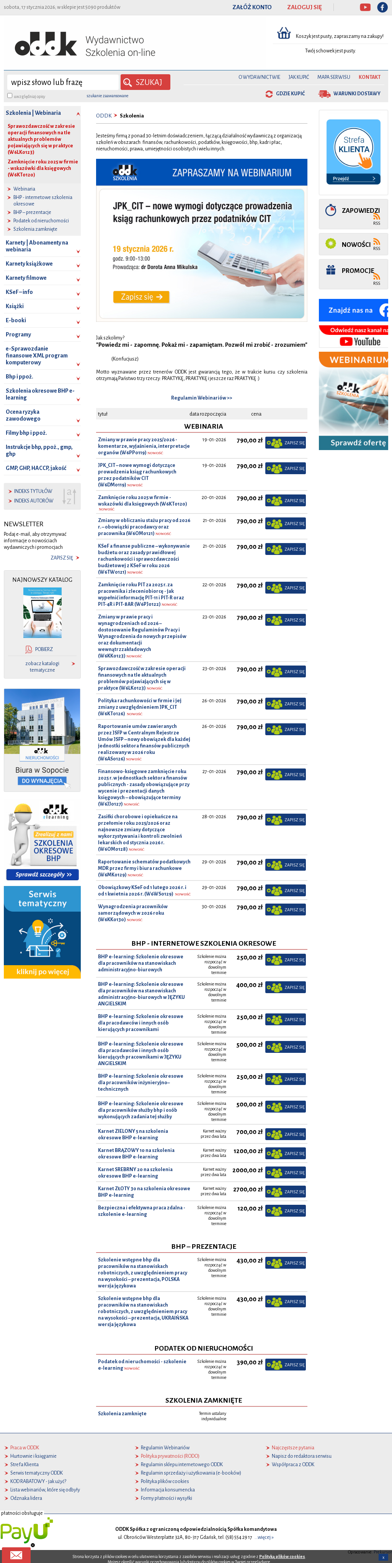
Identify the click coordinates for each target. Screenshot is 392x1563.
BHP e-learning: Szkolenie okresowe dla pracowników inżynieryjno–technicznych (140, 1083)
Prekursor (383, 1552)
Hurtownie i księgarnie (33, 1456)
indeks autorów (34, 501)
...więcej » (264, 1537)
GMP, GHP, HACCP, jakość (36, 468)
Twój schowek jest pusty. (330, 51)
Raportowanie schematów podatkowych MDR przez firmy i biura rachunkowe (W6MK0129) (144, 868)
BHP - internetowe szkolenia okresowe (42, 201)
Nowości (356, 244)
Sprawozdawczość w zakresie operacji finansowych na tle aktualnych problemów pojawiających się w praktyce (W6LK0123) (41, 139)
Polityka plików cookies (165, 1481)
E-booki (16, 320)
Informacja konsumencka (168, 1490)
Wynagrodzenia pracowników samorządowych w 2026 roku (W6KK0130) (133, 913)
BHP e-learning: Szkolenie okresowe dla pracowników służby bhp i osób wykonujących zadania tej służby (140, 1110)
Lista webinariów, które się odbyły (45, 1490)
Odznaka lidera (26, 1498)
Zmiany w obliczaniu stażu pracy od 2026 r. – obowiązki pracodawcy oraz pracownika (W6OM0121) (144, 527)
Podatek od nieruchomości (41, 221)
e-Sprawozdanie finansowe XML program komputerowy (37, 355)
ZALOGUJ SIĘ (304, 7)
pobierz (44, 649)
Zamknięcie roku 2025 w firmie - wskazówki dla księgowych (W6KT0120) (43, 168)
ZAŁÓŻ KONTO (252, 7)
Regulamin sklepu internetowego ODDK (182, 1464)
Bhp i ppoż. (19, 377)
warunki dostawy (357, 93)
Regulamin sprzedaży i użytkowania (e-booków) (191, 1473)
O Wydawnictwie (259, 77)
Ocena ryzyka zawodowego (23, 415)
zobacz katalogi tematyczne (42, 667)
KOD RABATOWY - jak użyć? (38, 1481)
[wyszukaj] (63, 82)
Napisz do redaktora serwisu (302, 1456)
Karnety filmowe (26, 278)
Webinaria (24, 189)
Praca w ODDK (24, 1447)
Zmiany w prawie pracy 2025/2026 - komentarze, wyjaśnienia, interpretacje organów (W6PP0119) (144, 446)
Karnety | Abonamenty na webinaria (37, 246)
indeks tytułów (33, 491)
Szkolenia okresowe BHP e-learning (40, 394)
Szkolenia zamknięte (35, 229)
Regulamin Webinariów (165, 1447)
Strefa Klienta (24, 1464)
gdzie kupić (290, 93)
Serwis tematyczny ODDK (36, 1473)
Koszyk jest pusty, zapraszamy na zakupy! (340, 36)
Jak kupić (299, 77)
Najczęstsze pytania (293, 1447)
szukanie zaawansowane (107, 95)
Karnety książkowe (29, 264)
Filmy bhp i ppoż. (26, 433)
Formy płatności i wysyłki (166, 1498)
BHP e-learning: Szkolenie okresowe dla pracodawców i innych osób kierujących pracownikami (140, 1023)
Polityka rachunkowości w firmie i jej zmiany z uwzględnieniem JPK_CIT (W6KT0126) (139, 707)
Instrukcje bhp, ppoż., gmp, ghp (39, 450)
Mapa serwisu (333, 77)
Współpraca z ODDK (293, 1464)
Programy (18, 334)
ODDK (104, 116)
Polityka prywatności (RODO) (170, 1456)
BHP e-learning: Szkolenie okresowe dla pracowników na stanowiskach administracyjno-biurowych (140, 963)
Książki (15, 306)
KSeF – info (19, 292)
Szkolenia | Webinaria (33, 113)
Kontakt (370, 77)
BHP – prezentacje (32, 212)
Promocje (358, 270)
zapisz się (62, 558)
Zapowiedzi (361, 210)
